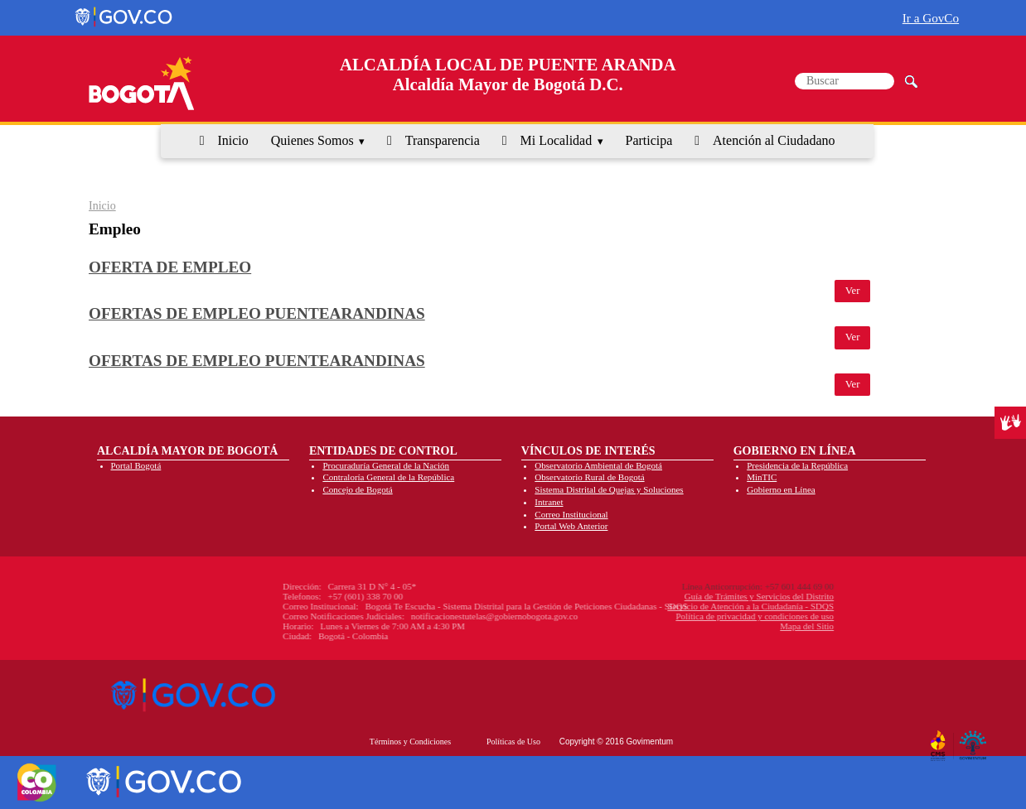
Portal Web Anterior (571, 526)
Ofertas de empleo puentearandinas (257, 313)
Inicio (232, 140)
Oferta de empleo (170, 267)
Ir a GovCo (931, 18)
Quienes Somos (312, 140)
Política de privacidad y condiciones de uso (669, 616)
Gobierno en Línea (781, 489)
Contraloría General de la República (388, 477)
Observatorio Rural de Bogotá (589, 477)
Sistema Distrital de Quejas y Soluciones (609, 489)
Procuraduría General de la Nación (385, 465)
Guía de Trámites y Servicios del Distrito (673, 596)
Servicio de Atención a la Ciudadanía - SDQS (665, 606)
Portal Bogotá (136, 465)
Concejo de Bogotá (357, 489)
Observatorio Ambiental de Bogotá (598, 465)
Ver (852, 290)
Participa (649, 140)
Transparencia (442, 140)
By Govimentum (975, 739)
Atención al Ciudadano (774, 140)
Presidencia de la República (797, 465)
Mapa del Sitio (721, 626)
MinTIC (762, 477)
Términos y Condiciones (410, 741)
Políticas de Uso (513, 741)
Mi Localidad (556, 140)
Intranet (549, 502)
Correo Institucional (571, 514)
